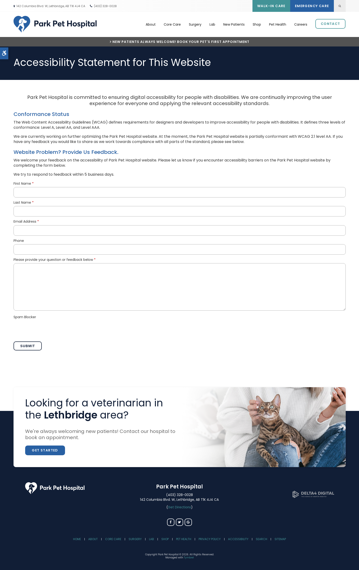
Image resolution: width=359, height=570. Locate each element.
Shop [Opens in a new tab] (257, 24)
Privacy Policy (210, 538)
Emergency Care (312, 6)
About (151, 24)
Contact (330, 23)
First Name (24, 182)
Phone (19, 239)
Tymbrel (189, 556)
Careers (300, 24)
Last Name (24, 201)
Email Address (26, 220)
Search (261, 538)
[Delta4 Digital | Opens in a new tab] (313, 495)
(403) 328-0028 (105, 6)
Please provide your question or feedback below (55, 258)
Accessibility (238, 538)
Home (77, 538)
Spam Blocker (25, 316)
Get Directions (179, 506)
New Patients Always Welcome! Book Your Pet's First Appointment (180, 40)
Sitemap (280, 538)
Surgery (195, 24)
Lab (212, 24)
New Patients (234, 24)
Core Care (172, 24)
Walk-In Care (271, 6)
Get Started (45, 449)
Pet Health (277, 24)
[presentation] (50, 328)
